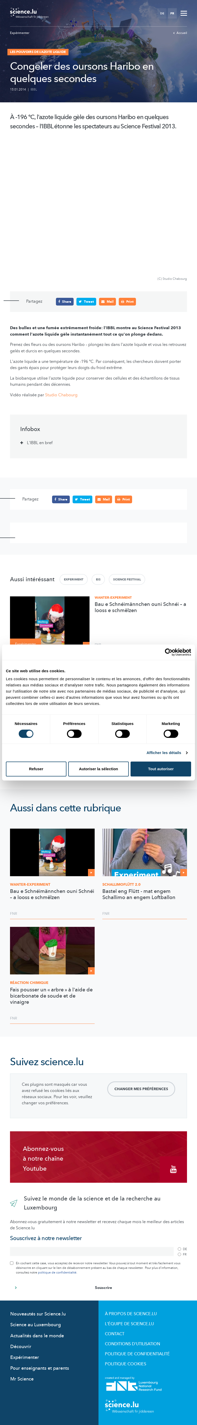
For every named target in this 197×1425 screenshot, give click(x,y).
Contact (114, 1334)
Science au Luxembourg (35, 1325)
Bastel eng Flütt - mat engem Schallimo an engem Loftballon (138, 894)
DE (162, 13)
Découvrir (20, 1346)
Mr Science (22, 1379)
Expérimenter (19, 33)
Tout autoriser (161, 769)
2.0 (121, 884)
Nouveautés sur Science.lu (38, 1314)
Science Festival (127, 579)
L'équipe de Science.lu (129, 1324)
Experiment (73, 579)
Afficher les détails (163, 752)
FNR (13, 913)
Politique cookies (125, 1364)
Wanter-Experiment (113, 597)
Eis (98, 579)
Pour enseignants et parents (39, 1368)
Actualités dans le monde (37, 1335)
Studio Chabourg (61, 395)
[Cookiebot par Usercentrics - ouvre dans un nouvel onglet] (168, 652)
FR (172, 13)
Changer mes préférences (141, 1088)
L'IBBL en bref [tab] (40, 443)
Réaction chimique (29, 982)
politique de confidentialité (57, 1272)
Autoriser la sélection (98, 769)
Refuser (36, 769)
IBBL (34, 89)
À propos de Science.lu (131, 1314)
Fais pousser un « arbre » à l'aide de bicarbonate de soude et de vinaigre (51, 996)
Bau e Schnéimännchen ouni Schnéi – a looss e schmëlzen (140, 607)
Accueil (180, 33)
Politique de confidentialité (137, 1354)
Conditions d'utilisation (132, 1344)
